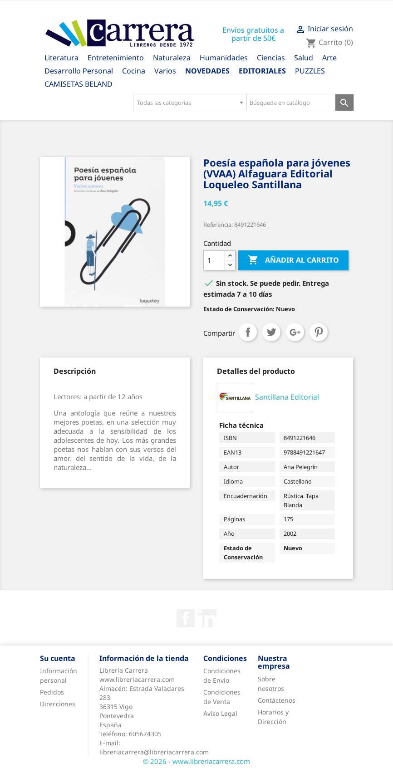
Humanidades (224, 58)
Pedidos (52, 692)
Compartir (248, 332)
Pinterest (318, 332)
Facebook (186, 618)
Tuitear (271, 332)
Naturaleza (172, 58)
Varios (165, 71)
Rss (207, 618)
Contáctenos (276, 700)
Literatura (61, 58)
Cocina (133, 71)
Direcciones (57, 704)
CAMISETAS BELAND (78, 84)
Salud (303, 58)
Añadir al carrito (293, 260)
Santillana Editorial (287, 397)
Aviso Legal (220, 713)
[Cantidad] (214, 260)
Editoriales (262, 71)
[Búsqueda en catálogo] (291, 102)
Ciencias (271, 58)
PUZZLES (310, 71)
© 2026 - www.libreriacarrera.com (196, 761)
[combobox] (189, 102)
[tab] (75, 371)
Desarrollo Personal (78, 71)
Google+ (295, 332)
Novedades (207, 71)
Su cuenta (57, 658)
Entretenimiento (116, 58)
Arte (329, 58)
